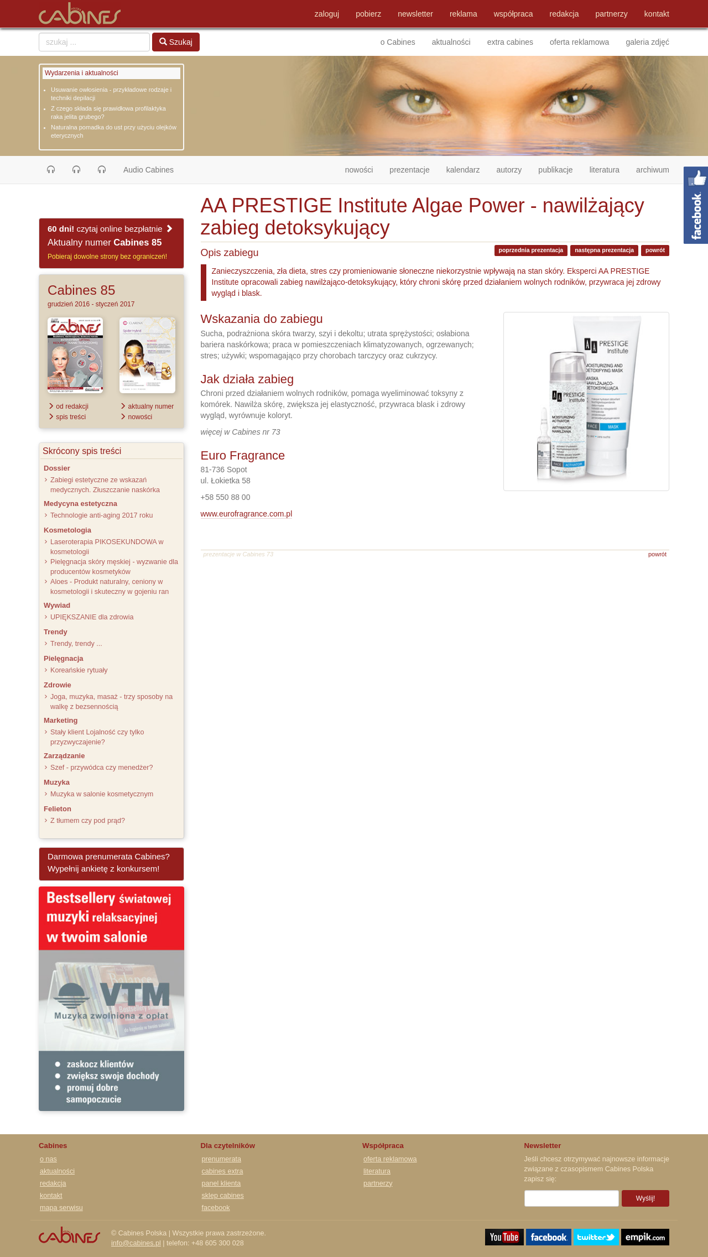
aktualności (451, 42)
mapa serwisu (61, 1208)
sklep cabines (223, 1195)
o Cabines (398, 42)
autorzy (509, 169)
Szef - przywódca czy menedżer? (101, 767)
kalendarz (463, 169)
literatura (605, 169)
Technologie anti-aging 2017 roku (101, 515)
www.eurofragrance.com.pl (247, 513)
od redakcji (68, 406)
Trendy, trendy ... (76, 644)
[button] (51, 170)
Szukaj (175, 42)
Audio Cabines (148, 169)
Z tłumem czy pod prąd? (87, 821)
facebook (216, 1208)
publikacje (555, 169)
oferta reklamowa (579, 42)
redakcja (564, 13)
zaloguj (327, 13)
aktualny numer (146, 406)
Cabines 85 (81, 290)
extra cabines (510, 42)
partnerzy (612, 13)
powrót (655, 250)
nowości (363, 169)
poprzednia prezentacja (531, 250)
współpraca (513, 13)
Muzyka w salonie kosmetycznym (101, 794)
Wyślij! (645, 1198)
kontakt (656, 13)
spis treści (67, 417)
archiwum (652, 169)
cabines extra (222, 1171)
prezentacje (409, 169)
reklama (463, 13)
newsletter (415, 13)
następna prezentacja (604, 250)
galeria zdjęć (647, 42)
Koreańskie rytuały (79, 670)
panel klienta (221, 1183)
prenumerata (221, 1159)
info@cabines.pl (136, 1243)
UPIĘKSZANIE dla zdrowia (91, 617)
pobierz (368, 13)
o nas (48, 1159)
